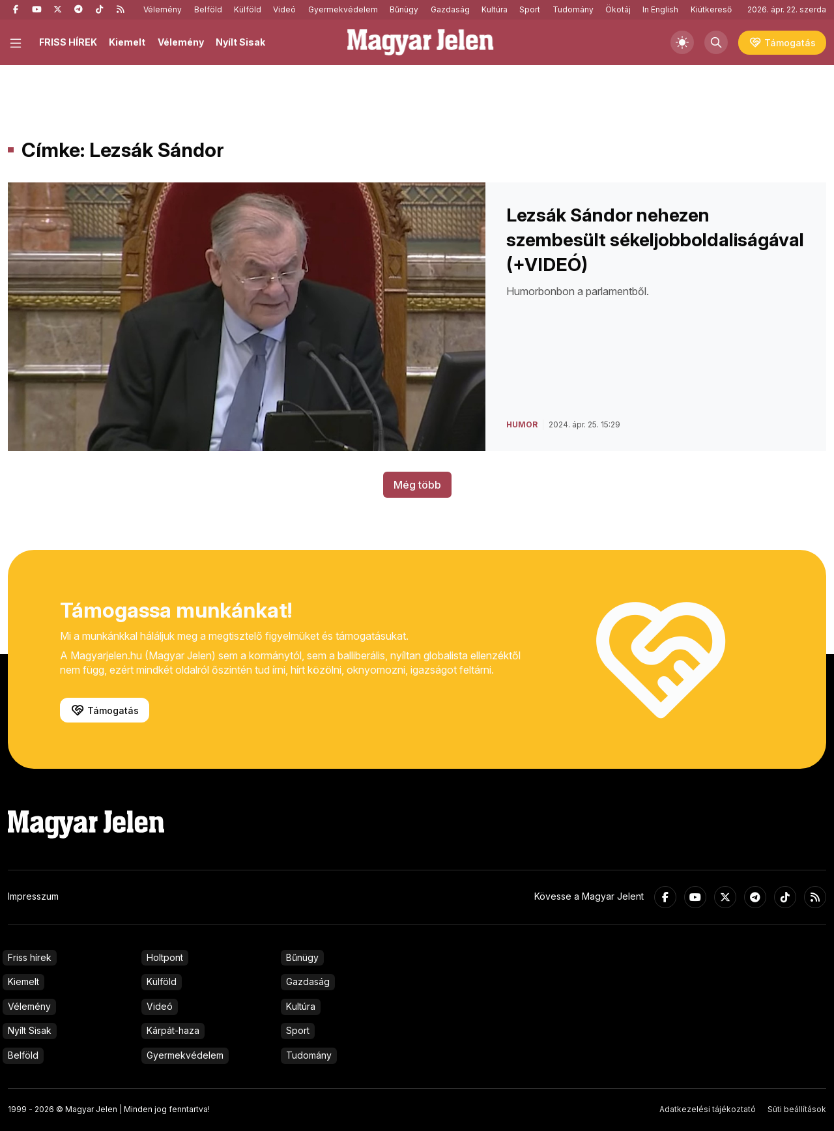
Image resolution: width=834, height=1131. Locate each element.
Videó (284, 9)
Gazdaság (450, 9)
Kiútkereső (711, 9)
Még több (417, 484)
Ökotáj (618, 9)
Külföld (247, 9)
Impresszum (33, 896)
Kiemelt (127, 42)
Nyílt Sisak (240, 42)
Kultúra (495, 9)
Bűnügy (404, 9)
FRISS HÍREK (68, 42)
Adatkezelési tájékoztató (707, 1109)
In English (660, 9)
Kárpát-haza (173, 1030)
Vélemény (162, 9)
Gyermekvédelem (343, 9)
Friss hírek (29, 957)
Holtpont (165, 957)
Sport (529, 9)
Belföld (208, 9)
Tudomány (573, 9)
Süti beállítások (797, 1109)
